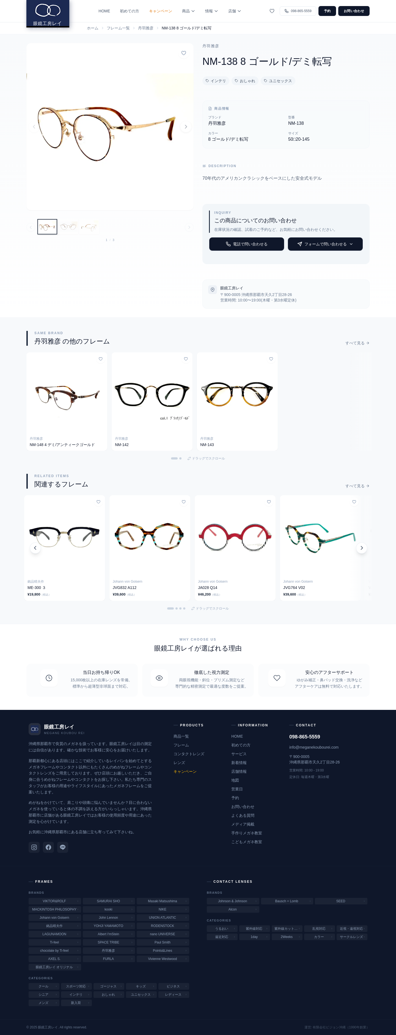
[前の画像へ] (30, 227)
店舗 (241, 11)
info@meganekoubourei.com (314, 747)
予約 (327, 11)
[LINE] (62, 847)
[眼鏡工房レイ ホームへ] (53, 18)
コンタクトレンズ (189, 754)
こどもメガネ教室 (246, 842)
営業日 (237, 789)
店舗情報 (239, 771)
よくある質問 (242, 815)
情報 (217, 11)
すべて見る (357, 343)
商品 (194, 11)
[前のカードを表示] (36, 548)
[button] (110, 126)
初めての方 (135, 11)
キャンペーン (166, 11)
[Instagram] (34, 847)
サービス (239, 754)
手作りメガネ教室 (246, 833)
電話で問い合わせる (247, 244)
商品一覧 (181, 736)
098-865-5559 (304, 737)
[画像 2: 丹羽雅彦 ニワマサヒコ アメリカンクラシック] (68, 226)
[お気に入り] (271, 10)
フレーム (181, 745)
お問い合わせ (354, 11)
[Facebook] (48, 847)
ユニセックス (278, 81)
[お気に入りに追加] (183, 53)
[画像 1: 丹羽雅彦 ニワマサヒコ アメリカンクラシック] (47, 226)
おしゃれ (245, 81)
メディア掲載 (242, 824)
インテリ (216, 81)
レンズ (179, 762)
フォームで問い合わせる (325, 244)
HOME (110, 11)
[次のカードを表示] (360, 548)
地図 (235, 780)
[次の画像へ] (189, 227)
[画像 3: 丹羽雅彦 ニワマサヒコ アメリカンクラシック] (89, 226)
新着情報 (239, 762)
